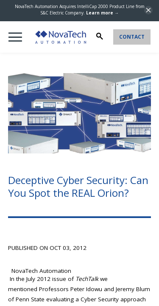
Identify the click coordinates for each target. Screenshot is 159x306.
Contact (132, 36)
